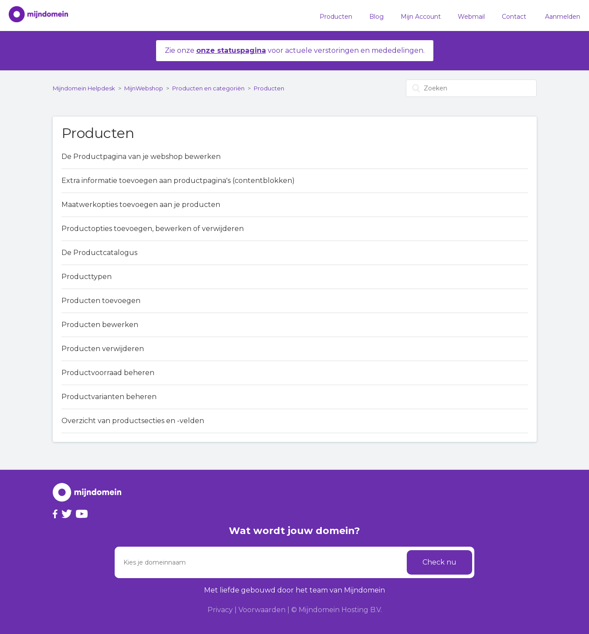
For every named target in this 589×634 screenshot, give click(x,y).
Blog (376, 17)
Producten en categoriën (208, 88)
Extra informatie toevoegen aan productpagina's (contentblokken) (178, 180)
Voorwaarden (262, 610)
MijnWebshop (143, 88)
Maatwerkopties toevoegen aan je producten (140, 204)
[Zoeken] (471, 88)
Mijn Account (421, 17)
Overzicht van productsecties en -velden (132, 421)
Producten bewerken (99, 324)
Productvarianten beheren (109, 397)
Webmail (471, 17)
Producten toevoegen (100, 300)
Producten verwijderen (102, 349)
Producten (336, 17)
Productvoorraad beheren (107, 373)
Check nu (439, 562)
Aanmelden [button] (562, 17)
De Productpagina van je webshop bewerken (141, 156)
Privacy (220, 610)
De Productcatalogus (99, 252)
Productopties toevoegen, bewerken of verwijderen (152, 228)
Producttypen (86, 276)
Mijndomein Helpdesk (84, 88)
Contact (514, 17)
